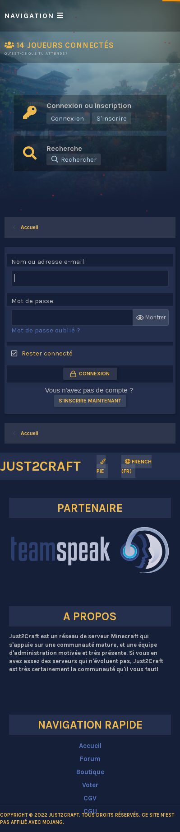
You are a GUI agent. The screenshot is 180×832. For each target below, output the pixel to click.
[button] (90, 16)
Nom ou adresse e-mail (47, 261)
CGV (90, 798)
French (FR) (136, 466)
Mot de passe (32, 301)
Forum (90, 759)
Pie (101, 466)
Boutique (90, 772)
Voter (90, 785)
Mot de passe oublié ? (45, 330)
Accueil (90, 746)
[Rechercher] (73, 159)
